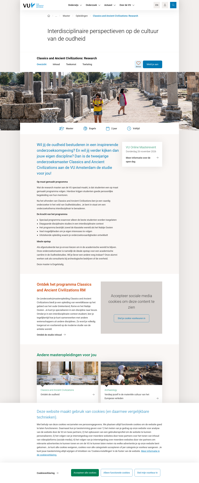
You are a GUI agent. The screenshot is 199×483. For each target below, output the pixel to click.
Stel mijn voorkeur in (147, 473)
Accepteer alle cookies (82, 473)
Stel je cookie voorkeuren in (131, 319)
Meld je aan (152, 64)
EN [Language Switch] (156, 5)
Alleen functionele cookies (115, 473)
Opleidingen (82, 15)
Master (66, 15)
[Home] (48, 15)
